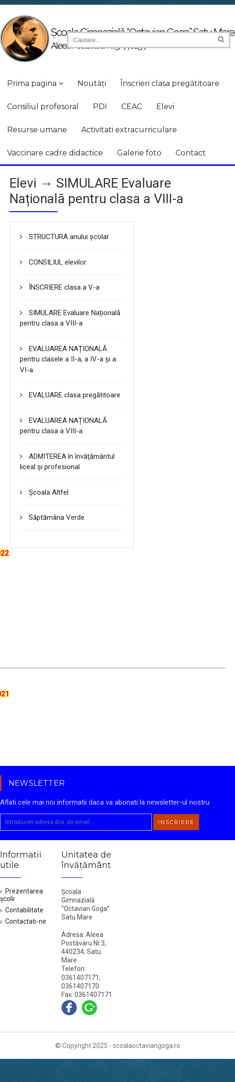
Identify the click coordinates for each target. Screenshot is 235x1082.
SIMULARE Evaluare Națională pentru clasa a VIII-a (70, 318)
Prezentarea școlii (21, 894)
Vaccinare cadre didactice (55, 152)
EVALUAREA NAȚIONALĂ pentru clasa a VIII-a (63, 426)
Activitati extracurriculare (129, 129)
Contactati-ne (23, 921)
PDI (100, 106)
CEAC (131, 106)
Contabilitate (21, 910)
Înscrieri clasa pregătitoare (169, 83)
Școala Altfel (44, 492)
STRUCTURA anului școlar (64, 236)
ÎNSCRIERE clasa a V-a (60, 287)
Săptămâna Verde (52, 517)
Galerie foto (139, 152)
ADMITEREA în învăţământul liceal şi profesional (67, 462)
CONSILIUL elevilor (53, 262)
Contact (191, 152)
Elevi (165, 106)
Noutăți (91, 83)
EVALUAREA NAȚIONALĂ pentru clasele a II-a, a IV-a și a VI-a (68, 359)
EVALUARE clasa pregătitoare (70, 395)
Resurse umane (37, 129)
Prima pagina (35, 83)
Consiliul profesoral (43, 106)
